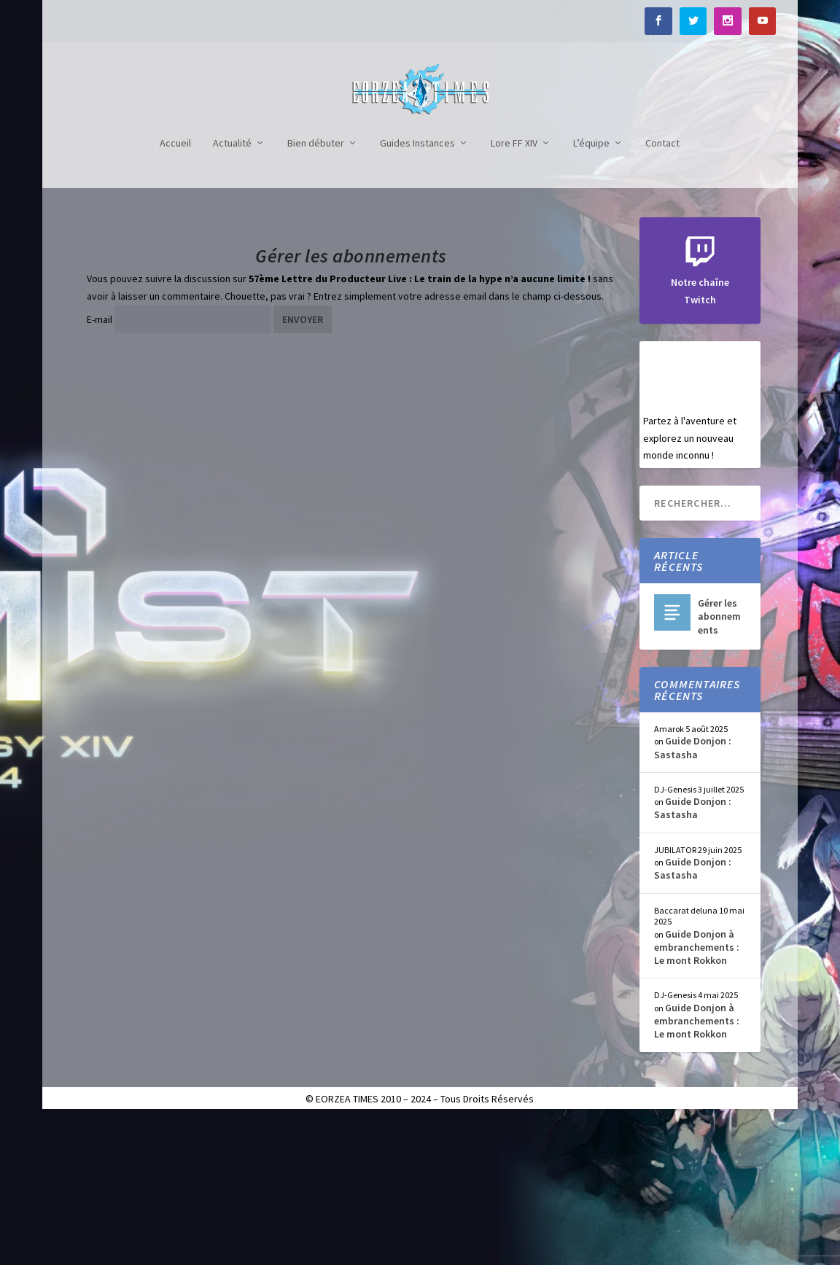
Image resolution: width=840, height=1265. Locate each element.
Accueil (175, 289)
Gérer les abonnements (719, 761)
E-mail (99, 464)
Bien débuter (315, 289)
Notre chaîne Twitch (700, 428)
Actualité (232, 289)
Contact (662, 289)
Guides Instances (417, 289)
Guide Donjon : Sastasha (692, 892)
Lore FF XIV (514, 289)
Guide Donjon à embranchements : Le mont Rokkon (696, 1092)
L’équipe (591, 289)
